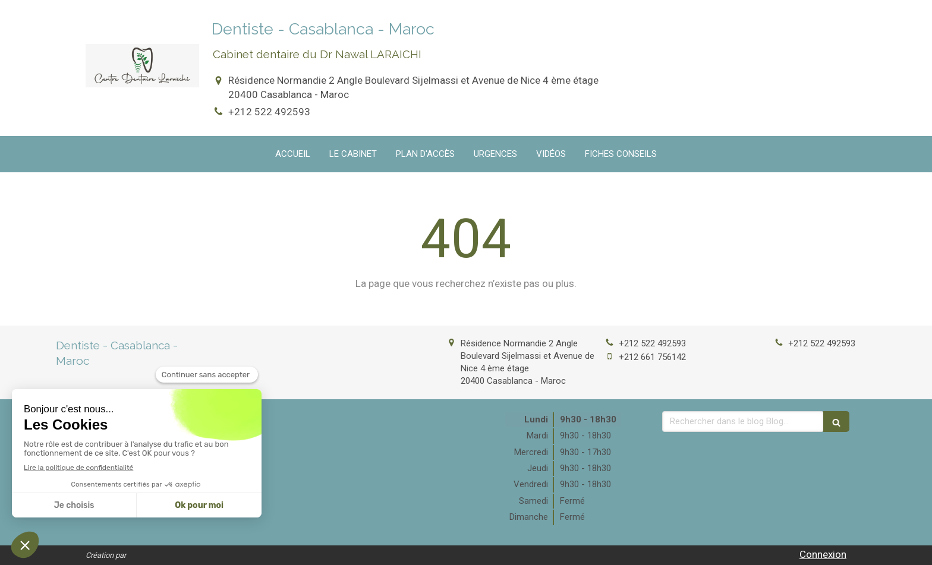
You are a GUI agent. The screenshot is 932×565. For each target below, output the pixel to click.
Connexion (822, 554)
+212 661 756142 (652, 357)
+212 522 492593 (269, 112)
